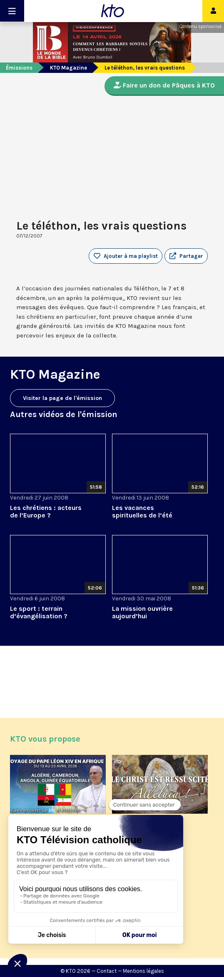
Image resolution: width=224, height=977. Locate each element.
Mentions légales (143, 971)
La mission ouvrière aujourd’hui (142, 612)
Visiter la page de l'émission (62, 398)
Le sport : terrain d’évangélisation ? (38, 612)
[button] (186, 256)
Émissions (19, 68)
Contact (107, 971)
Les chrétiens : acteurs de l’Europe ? (46, 511)
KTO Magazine (68, 68)
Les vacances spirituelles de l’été (142, 511)
